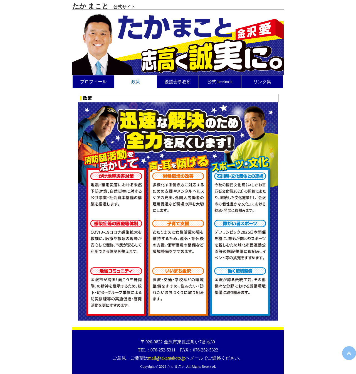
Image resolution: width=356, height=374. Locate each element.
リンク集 (262, 81)
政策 (135, 81)
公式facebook (220, 81)
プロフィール (93, 81)
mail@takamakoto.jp (167, 358)
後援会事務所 (177, 81)
